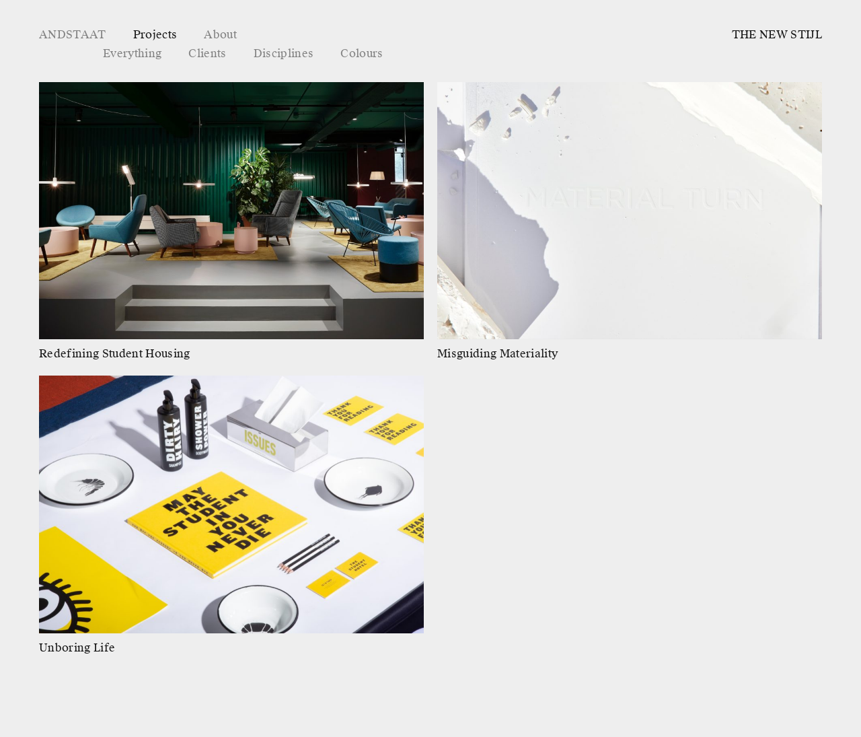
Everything (132, 53)
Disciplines (284, 53)
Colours (361, 53)
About (220, 35)
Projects (155, 35)
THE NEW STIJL (777, 35)
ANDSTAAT (72, 35)
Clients (207, 53)
